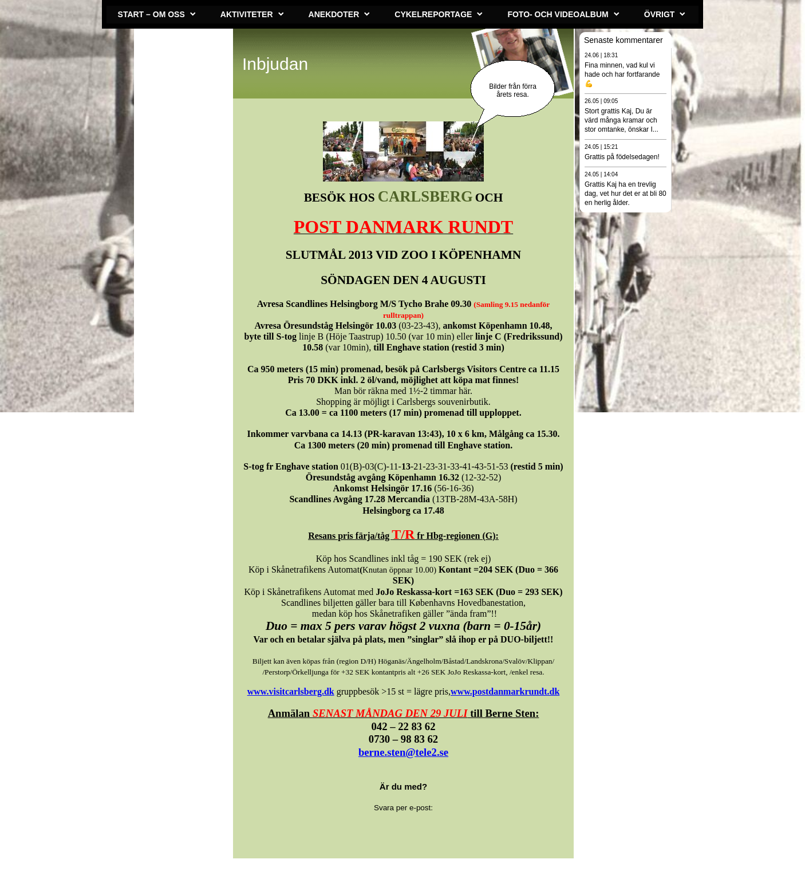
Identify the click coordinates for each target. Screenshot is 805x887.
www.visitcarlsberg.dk (290, 691)
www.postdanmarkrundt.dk (505, 691)
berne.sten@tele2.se (403, 752)
